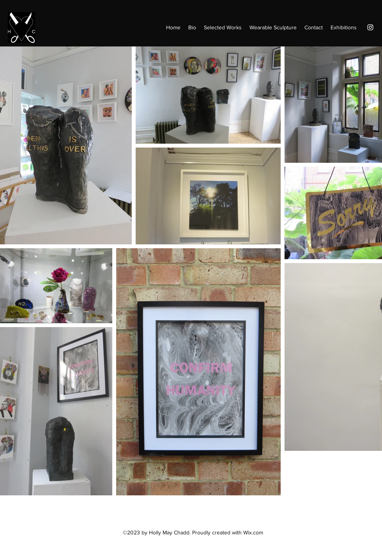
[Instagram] (370, 27)
